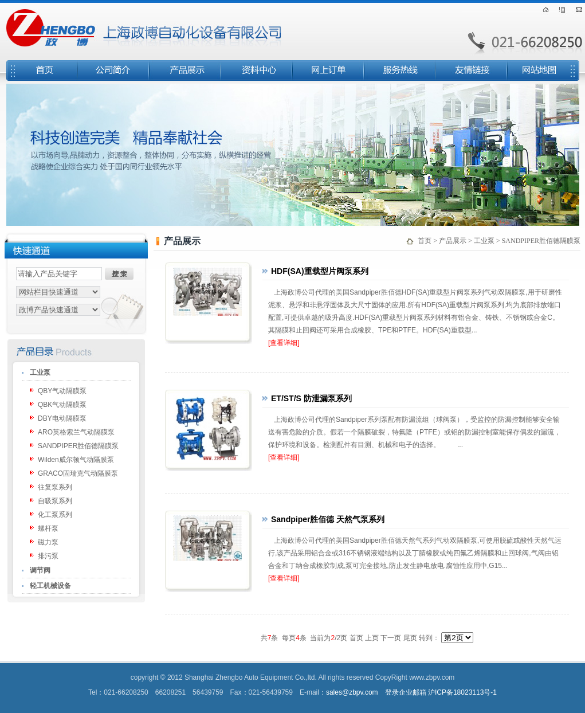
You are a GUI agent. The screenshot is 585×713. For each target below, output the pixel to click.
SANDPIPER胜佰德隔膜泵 (78, 446)
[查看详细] (284, 343)
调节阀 (40, 570)
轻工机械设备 (50, 586)
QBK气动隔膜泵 (62, 405)
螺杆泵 (48, 528)
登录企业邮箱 (405, 692)
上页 (372, 638)
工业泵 (40, 373)
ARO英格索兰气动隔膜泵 (76, 432)
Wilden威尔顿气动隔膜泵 (76, 460)
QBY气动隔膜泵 (62, 391)
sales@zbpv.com (352, 692)
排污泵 (48, 556)
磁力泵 (48, 542)
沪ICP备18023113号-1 (462, 692)
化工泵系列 (55, 515)
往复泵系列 (55, 487)
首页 (424, 241)
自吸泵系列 (55, 501)
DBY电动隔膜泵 (62, 418)
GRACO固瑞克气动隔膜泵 (78, 473)
